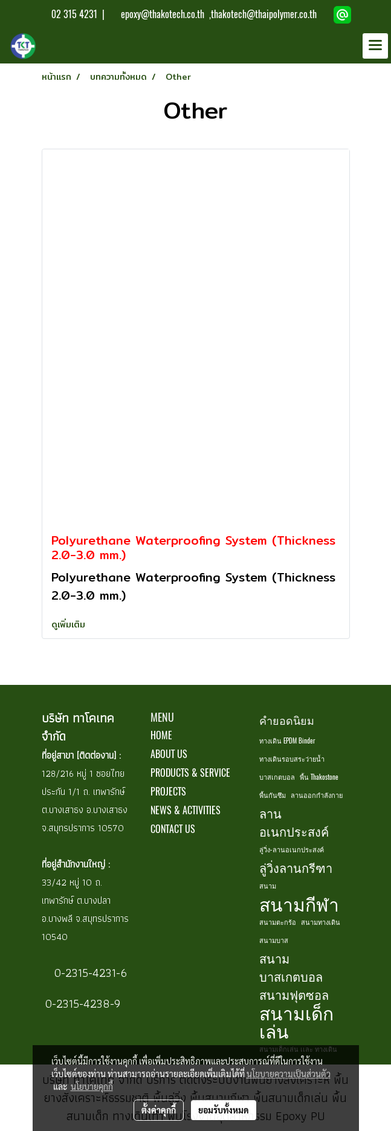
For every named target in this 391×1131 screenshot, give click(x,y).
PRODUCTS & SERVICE (190, 772)
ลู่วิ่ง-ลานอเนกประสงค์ (291, 849)
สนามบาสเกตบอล (291, 967)
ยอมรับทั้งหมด (223, 1109)
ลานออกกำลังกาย (317, 795)
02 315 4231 (73, 14)
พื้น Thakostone (319, 777)
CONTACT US (172, 829)
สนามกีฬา (299, 904)
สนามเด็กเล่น (296, 1022)
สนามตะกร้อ (277, 922)
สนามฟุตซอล (294, 995)
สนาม (267, 885)
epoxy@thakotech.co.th (164, 14)
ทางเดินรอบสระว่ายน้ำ (292, 758)
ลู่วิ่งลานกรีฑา (295, 868)
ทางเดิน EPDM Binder (287, 740)
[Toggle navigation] (375, 46)
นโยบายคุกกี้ (92, 1086)
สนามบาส (273, 940)
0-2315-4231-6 (89, 972)
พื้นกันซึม (272, 795)
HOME (161, 735)
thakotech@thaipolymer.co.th (264, 14)
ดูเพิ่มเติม (69, 624)
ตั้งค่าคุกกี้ (158, 1109)
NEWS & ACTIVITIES (185, 810)
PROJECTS (168, 791)
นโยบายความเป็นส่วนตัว (289, 1073)
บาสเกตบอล (277, 777)
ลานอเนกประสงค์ (294, 822)
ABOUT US (168, 754)
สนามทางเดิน (320, 922)
